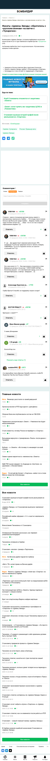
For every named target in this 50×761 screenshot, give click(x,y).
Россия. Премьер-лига (28, 129)
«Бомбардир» (15, 124)
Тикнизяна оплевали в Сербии (13, 542)
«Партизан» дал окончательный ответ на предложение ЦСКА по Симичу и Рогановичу (24, 581)
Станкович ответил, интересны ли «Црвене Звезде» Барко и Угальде (24, 696)
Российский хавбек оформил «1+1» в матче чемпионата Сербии (23, 517)
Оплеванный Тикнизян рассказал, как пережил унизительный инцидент (19, 533)
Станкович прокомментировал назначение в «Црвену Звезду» (22, 686)
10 (13, 511)
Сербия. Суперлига (10, 129)
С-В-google (14, 342)
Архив (3, 746)
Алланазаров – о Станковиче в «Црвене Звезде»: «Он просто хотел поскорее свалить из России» (24, 626)
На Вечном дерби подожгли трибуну (18, 557)
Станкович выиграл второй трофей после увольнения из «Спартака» (21, 116)
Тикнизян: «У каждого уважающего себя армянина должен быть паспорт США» (24, 635)
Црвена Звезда (8, 133)
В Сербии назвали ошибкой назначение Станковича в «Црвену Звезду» (22, 729)
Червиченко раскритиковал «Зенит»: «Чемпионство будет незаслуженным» (23, 422)
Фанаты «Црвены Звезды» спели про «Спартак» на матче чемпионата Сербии (24, 572)
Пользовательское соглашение (25, 746)
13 (13, 611)
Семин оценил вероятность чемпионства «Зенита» (21, 456)
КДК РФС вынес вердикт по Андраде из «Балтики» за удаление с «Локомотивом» (22, 465)
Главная (4, 18)
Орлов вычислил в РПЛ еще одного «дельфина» (20, 407)
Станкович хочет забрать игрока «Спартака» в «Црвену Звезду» (23, 705)
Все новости (25, 484)
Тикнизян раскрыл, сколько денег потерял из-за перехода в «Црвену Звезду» (24, 668)
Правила (41, 746)
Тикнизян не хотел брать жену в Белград (17, 651)
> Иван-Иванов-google (35, 344)
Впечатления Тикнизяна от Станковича (16, 525)
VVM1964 (11, 212)
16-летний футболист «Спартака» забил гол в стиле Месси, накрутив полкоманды (24, 474)
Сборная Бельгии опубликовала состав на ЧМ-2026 (21, 414)
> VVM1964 (31, 238)
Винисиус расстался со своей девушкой (19, 399)
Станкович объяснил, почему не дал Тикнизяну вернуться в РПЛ (24, 616)
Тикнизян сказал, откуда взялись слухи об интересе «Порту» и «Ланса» (24, 677)
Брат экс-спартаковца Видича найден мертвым (19, 599)
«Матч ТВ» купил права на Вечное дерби (17, 564)
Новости (11, 18)
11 (17, 662)
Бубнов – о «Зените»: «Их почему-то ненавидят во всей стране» (22, 448)
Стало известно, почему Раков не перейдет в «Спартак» (22, 431)
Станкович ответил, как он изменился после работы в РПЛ (24, 713)
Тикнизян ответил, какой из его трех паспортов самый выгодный (22, 659)
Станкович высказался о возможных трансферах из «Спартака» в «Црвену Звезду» (21, 607)
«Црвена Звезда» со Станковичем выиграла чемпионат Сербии (23, 508)
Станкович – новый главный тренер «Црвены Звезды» (22, 721)
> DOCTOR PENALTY (34, 326)
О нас (10, 746)
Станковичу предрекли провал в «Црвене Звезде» (20, 643)
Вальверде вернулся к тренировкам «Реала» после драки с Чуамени (24, 439)
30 (10, 452)
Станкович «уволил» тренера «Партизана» (18, 549)
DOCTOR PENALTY (14, 307)
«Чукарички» (42, 41)
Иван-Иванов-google (17, 324)
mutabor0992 (13, 367)
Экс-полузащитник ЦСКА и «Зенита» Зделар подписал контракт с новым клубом (22, 591)
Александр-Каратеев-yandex (18, 285)
